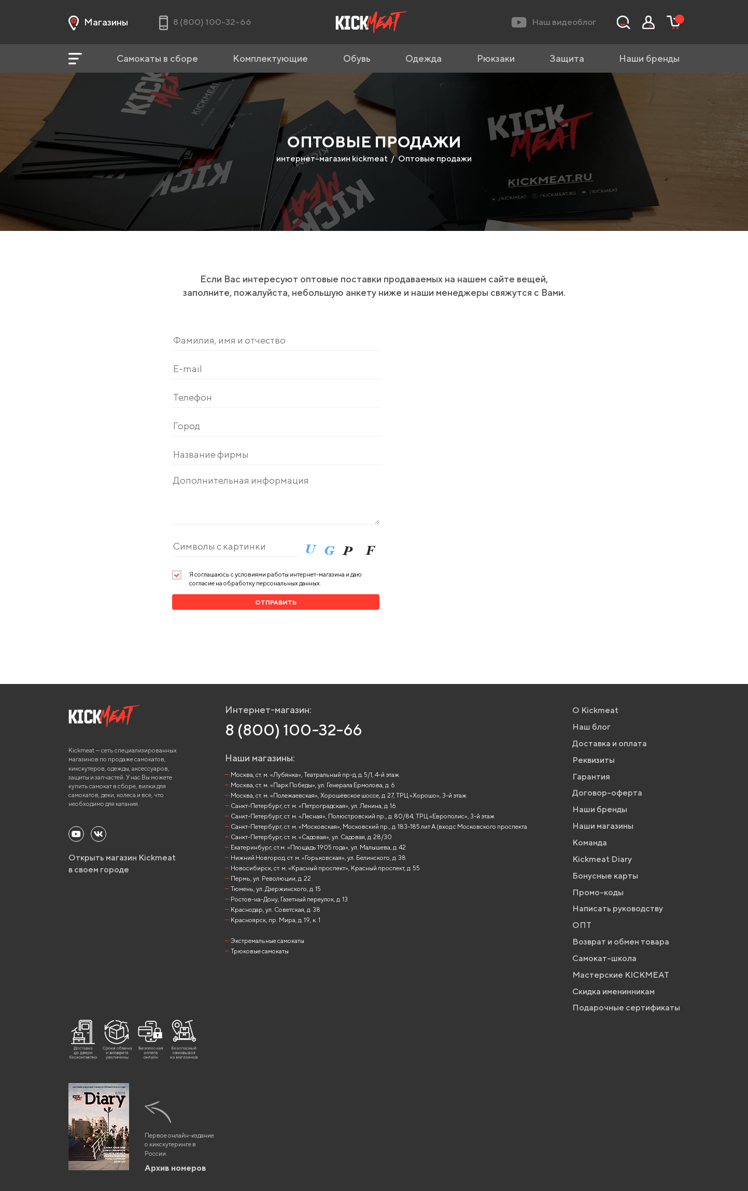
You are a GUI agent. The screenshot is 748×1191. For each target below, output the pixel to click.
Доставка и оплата (609, 743)
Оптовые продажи (435, 158)
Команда (589, 842)
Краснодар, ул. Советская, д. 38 (275, 909)
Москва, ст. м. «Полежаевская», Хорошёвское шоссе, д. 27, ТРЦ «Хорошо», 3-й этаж (349, 795)
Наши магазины (602, 826)
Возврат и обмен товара (620, 942)
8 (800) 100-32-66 (293, 729)
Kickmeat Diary (602, 859)
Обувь (357, 58)
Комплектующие (270, 58)
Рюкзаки (496, 58)
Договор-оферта (607, 793)
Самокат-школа (604, 958)
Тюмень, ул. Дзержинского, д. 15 (276, 889)
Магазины (98, 22)
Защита (566, 58)
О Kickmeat (595, 710)
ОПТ (581, 925)
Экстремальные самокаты (267, 940)
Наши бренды (649, 58)
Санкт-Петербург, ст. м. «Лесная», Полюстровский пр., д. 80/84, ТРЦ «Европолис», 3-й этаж (363, 816)
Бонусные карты (605, 876)
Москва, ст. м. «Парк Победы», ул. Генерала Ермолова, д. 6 (313, 785)
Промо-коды (598, 892)
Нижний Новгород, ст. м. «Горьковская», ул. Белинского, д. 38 (318, 857)
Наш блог (591, 727)
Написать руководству (617, 908)
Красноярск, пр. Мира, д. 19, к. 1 (275, 920)
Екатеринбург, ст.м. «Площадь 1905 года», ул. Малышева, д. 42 (318, 847)
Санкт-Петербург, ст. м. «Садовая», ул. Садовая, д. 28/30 (311, 837)
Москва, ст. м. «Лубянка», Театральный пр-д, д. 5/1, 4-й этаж (315, 774)
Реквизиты (593, 760)
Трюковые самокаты (260, 951)
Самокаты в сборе (157, 58)
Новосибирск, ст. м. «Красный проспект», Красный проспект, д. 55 (325, 868)
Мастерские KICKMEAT (620, 975)
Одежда (423, 58)
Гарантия (591, 777)
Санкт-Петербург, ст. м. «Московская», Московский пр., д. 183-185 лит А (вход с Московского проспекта (379, 826)
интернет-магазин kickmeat (332, 158)
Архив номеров (175, 1168)
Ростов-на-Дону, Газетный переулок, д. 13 (289, 899)
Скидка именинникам (613, 991)
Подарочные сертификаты (626, 1007)
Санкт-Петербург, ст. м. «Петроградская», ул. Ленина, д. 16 (313, 806)
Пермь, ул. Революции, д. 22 (271, 878)
